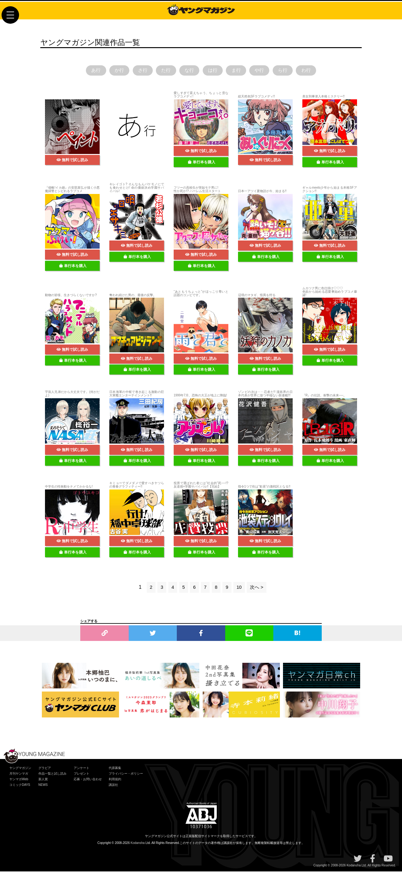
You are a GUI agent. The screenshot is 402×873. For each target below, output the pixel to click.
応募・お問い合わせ (88, 780)
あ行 (85, 71)
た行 (162, 71)
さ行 (136, 71)
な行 (188, 71)
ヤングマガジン (20, 769)
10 (239, 588)
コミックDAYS (19, 786)
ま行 (240, 71)
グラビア (44, 769)
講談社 (113, 786)
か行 (111, 71)
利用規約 (115, 780)
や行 (265, 71)
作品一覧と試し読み (52, 775)
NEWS (43, 786)
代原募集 (115, 769)
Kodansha (138, 844)
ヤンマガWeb (18, 780)
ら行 (291, 71)
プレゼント (81, 775)
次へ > (258, 588)
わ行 (317, 71)
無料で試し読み (72, 161)
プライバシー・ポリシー (126, 775)
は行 (214, 71)
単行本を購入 (201, 163)
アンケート (81, 769)
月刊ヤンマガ (18, 775)
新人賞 (43, 780)
